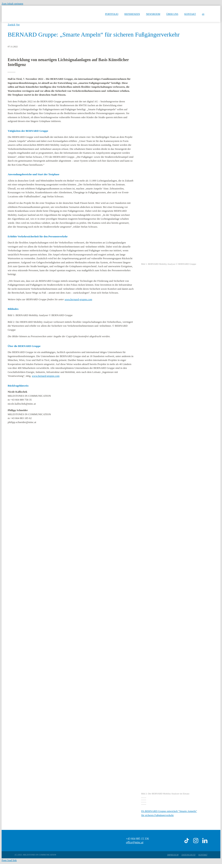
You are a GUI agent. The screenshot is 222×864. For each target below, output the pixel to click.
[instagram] (195, 840)
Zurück (11, 24)
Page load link (9, 860)
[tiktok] (186, 840)
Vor (18, 24)
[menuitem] (203, 14)
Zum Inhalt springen (12, 3)
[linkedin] (204, 840)
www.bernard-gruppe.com (78, 299)
